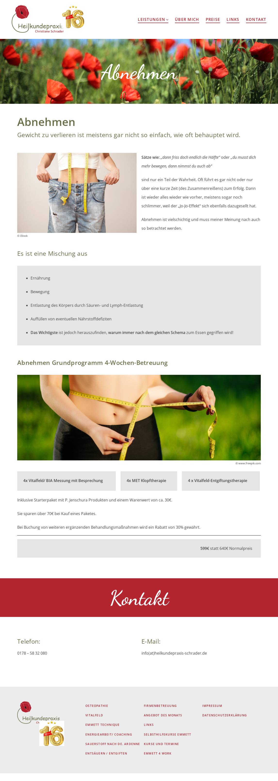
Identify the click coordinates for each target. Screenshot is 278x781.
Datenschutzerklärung (224, 723)
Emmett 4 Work (158, 761)
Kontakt (256, 19)
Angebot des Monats (163, 723)
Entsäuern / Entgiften (106, 761)
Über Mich (187, 19)
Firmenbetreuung (160, 714)
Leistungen (153, 19)
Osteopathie (96, 714)
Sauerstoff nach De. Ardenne (112, 752)
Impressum (212, 714)
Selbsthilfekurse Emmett (167, 742)
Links (233, 19)
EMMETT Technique (102, 733)
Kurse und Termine (161, 752)
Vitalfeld (94, 723)
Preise (213, 19)
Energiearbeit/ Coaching (108, 742)
